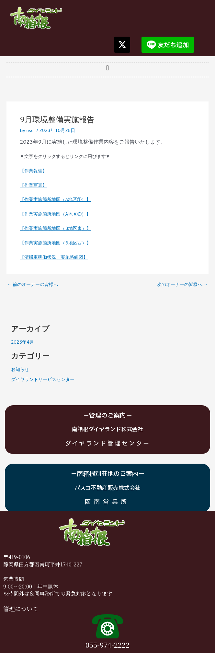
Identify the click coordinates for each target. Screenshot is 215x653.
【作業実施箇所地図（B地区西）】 (55, 243)
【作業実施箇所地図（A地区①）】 (55, 199)
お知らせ (20, 369)
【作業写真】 (33, 185)
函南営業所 (107, 502)
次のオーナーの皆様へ (182, 284)
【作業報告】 (33, 171)
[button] (107, 68)
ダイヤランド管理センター (107, 443)
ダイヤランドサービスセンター (42, 379)
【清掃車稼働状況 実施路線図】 (54, 257)
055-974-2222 (107, 645)
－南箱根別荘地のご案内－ (107, 474)
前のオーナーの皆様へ (32, 284)
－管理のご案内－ (107, 415)
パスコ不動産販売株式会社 (107, 488)
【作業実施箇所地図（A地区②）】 (55, 214)
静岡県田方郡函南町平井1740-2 (39, 564)
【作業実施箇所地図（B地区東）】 (55, 228)
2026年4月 (22, 342)
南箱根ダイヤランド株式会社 (107, 429)
